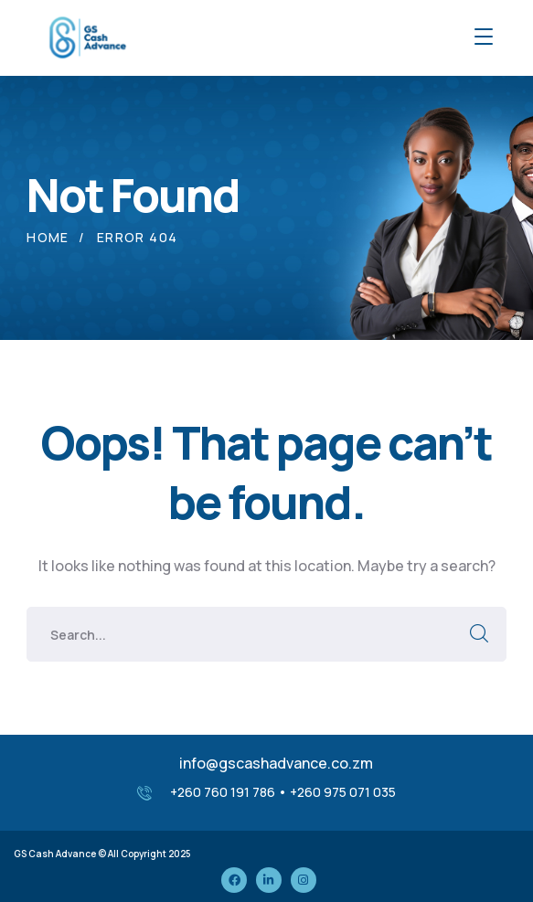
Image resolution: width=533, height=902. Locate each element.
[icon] (234, 880)
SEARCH (479, 634)
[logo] (86, 36)
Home (48, 237)
